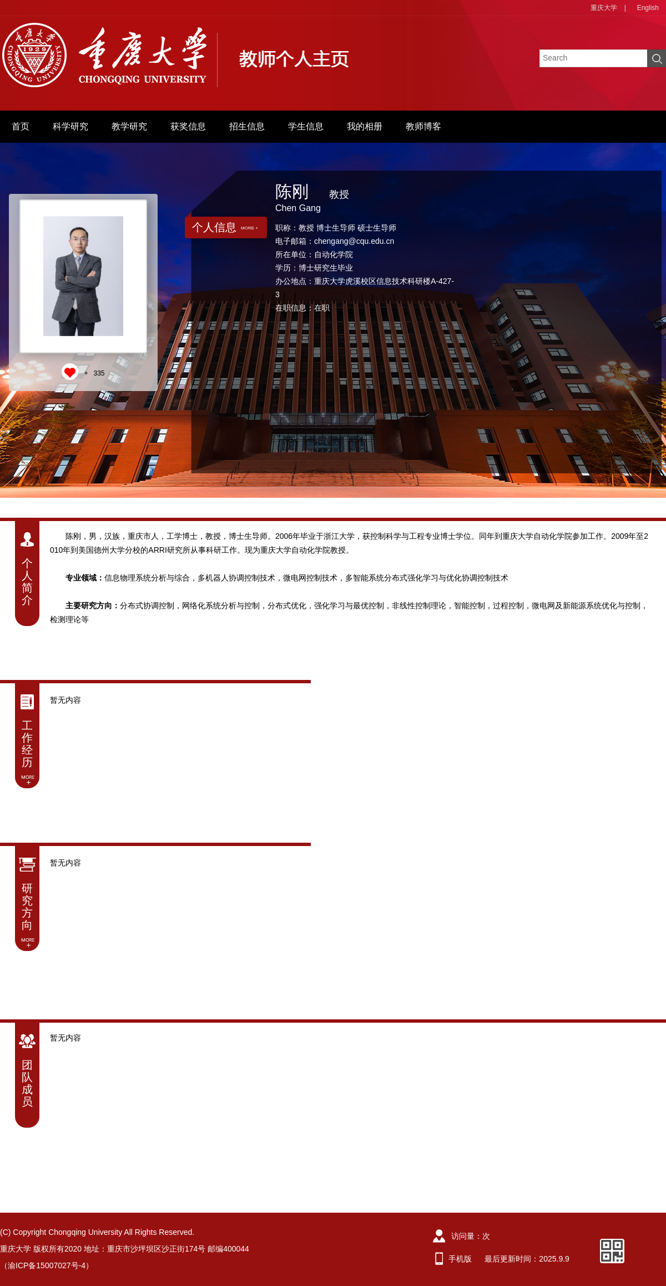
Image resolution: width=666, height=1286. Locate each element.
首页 (20, 126)
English (648, 8)
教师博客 (423, 126)
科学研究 (70, 126)
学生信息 (306, 126)
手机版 (460, 1258)
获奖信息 (188, 126)
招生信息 (247, 126)
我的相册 (364, 126)
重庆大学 (604, 8)
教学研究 (129, 126)
